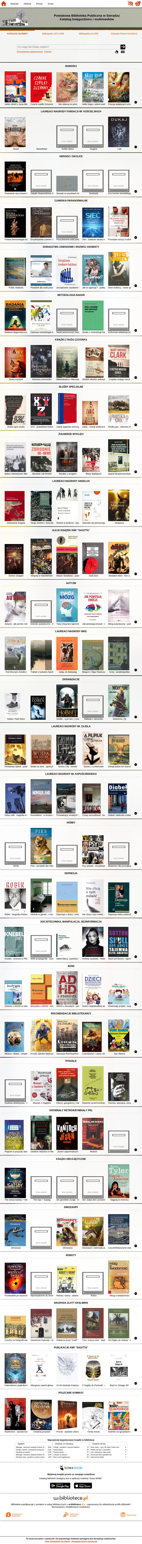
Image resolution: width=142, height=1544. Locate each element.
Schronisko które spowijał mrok (101, 1455)
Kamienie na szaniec (23, 1452)
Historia (27, 4)
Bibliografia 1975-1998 (53, 33)
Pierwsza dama (58, 1452)
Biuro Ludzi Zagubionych (61, 1457)
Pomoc (39, 4)
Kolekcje (47, 51)
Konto (50, 4)
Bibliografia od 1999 (88, 33)
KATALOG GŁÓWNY (17, 33)
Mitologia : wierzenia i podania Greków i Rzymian (32, 1447)
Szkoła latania (58, 1450)
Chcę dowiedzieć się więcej (57, 1541)
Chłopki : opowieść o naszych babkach (66, 1447)
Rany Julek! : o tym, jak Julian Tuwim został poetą (107, 1447)
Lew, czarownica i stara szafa (101, 1452)
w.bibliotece (76, 1504)
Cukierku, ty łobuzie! (60, 1455)
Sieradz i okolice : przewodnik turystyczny (30, 1450)
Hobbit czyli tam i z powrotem (101, 1450)
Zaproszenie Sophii (97, 1457)
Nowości (15, 4)
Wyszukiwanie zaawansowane (30, 51)
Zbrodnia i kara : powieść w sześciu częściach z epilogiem (35, 1457)
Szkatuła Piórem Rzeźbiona (124, 33)
